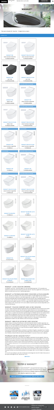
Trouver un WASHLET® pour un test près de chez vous (26, 376)
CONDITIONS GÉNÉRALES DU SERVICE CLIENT (40, 403)
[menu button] (52, 1)
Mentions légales (36, 407)
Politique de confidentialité (38, 405)
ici (49, 353)
